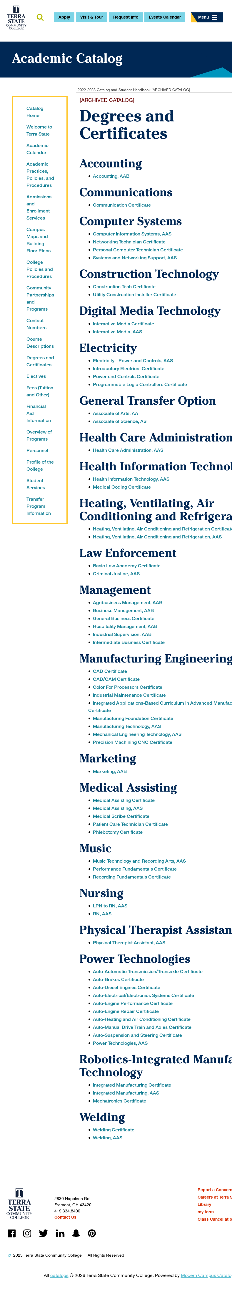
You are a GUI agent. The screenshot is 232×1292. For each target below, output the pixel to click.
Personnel (37, 450)
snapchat (76, 1233)
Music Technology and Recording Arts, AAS (139, 861)
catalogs (59, 1275)
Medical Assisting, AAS (118, 808)
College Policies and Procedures (39, 269)
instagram (27, 1233)
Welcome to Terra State (39, 130)
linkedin (60, 1233)
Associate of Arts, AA (115, 413)
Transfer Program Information (38, 506)
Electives (36, 376)
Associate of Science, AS (119, 421)
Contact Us (65, 1217)
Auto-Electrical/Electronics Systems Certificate (143, 995)
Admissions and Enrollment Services (38, 207)
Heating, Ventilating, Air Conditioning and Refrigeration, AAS (157, 537)
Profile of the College (40, 465)
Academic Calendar (37, 149)
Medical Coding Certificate (122, 487)
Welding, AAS (107, 1138)
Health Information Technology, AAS (131, 479)
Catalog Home (34, 112)
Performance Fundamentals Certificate (135, 869)
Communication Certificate (122, 205)
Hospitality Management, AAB (125, 626)
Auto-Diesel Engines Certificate (126, 987)
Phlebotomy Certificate (118, 832)
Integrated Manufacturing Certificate (132, 1085)
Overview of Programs (39, 435)
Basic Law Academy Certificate (127, 565)
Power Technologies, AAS (120, 1043)
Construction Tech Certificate (124, 286)
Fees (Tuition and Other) (39, 391)
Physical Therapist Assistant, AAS (129, 942)
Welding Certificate (113, 1130)
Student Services (35, 484)
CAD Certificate (110, 671)
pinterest (92, 1233)
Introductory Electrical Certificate (128, 368)
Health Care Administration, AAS (128, 450)
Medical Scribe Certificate (121, 816)
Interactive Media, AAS (117, 331)
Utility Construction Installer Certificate (134, 294)
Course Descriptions (40, 342)
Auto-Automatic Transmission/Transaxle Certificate (148, 971)
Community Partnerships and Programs (40, 298)
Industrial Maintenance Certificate (129, 695)
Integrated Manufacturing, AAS (126, 1093)
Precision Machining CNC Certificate (132, 742)
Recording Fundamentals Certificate (132, 877)
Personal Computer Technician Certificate (138, 250)
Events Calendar (165, 16)
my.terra (206, 1211)
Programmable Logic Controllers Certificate (140, 384)
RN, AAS (102, 914)
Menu (207, 17)
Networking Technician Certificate (129, 242)
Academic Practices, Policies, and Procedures (40, 174)
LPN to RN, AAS (110, 906)
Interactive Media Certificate (123, 324)
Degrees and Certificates (40, 361)
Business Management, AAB (123, 610)
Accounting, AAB (111, 176)
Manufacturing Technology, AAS (127, 726)
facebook (12, 1233)
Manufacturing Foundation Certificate (133, 718)
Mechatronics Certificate (119, 1101)
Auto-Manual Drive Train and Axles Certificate (142, 1027)
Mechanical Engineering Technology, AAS (137, 734)
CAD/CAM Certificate (116, 679)
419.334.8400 (67, 1210)
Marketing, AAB (110, 771)
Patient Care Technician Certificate (130, 824)
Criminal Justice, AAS (116, 573)
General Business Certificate (123, 618)
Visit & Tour (91, 16)
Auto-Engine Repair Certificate (126, 1011)
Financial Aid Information (38, 413)
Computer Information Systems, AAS (132, 234)
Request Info (125, 16)
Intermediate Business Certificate (129, 642)
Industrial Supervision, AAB (122, 634)
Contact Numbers (36, 324)
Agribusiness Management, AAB (127, 602)
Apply (64, 16)
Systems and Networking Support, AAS (135, 258)
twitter (43, 1233)
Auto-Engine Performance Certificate (133, 1003)
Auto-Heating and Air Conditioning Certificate (142, 1019)
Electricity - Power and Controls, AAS (133, 360)
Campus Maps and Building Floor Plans (38, 240)
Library (204, 1204)
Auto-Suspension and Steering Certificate (137, 1035)
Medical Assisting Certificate (124, 800)
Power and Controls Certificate (126, 376)
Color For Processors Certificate (127, 687)
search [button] (38, 17)
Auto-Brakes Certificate (118, 979)
